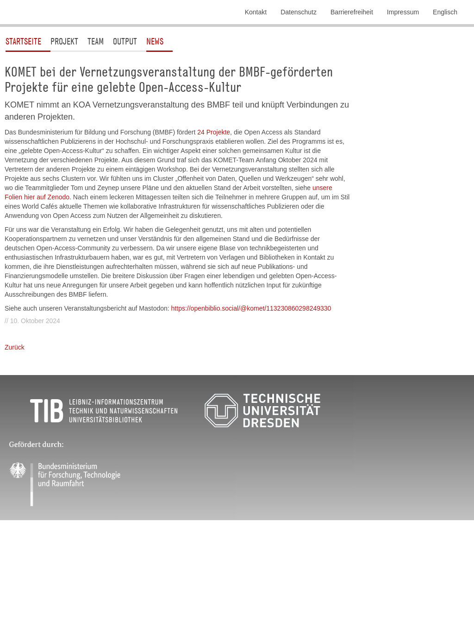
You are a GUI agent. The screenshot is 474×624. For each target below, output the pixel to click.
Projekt (64, 122)
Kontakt (256, 12)
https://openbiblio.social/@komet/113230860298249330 (251, 389)
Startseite (23, 122)
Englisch (445, 12)
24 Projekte (213, 213)
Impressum (403, 12)
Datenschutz (299, 12)
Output (125, 122)
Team (95, 122)
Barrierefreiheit (352, 12)
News (154, 122)
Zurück (15, 428)
